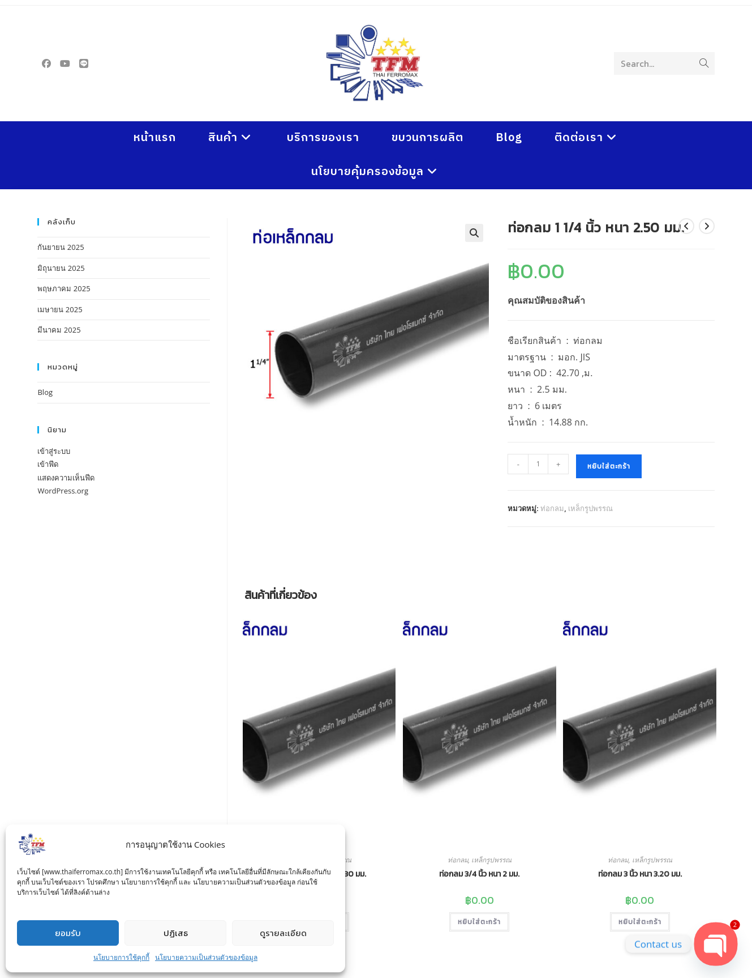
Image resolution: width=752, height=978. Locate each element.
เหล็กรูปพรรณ (590, 508)
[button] (474, 233)
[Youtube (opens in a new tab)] (65, 63)
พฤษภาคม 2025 (63, 288)
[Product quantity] (538, 464)
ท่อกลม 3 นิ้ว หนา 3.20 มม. (640, 874)
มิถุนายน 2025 (60, 268)
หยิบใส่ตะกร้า (608, 466)
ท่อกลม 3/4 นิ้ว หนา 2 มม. (479, 874)
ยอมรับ (68, 932)
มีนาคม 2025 (58, 330)
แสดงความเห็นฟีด (65, 478)
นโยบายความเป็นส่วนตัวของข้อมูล (206, 957)
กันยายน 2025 (60, 247)
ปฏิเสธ (176, 932)
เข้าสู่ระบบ (53, 451)
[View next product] (707, 226)
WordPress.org (62, 491)
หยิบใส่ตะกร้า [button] (479, 922)
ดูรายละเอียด (283, 932)
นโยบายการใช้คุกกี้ (121, 957)
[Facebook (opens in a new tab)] (46, 63)
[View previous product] (686, 226)
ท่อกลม (552, 508)
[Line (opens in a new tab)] (84, 63)
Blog (45, 392)
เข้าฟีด (47, 464)
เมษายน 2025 (59, 309)
